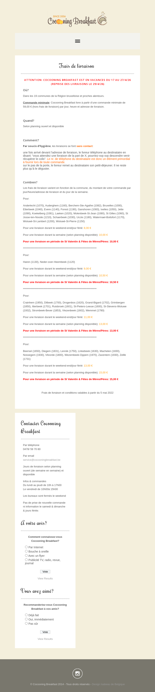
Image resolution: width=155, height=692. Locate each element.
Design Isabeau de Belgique (108, 684)
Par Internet (35, 547)
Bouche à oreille (38, 551)
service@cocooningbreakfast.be (41, 459)
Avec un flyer (36, 555)
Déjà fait (33, 615)
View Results (45, 578)
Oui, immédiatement (41, 619)
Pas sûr (33, 623)
